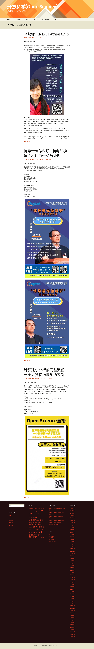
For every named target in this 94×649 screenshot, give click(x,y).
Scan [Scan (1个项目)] (30, 517)
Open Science (17, 19)
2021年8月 (72, 586)
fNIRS (41, 37)
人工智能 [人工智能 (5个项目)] (32, 520)
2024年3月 (72, 515)
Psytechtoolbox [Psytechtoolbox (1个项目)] (41, 515)
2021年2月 (72, 601)
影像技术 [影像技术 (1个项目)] (39, 522)
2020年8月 (72, 615)
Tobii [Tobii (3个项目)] (35, 517)
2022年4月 (72, 567)
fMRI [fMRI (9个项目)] (41, 511)
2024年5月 (72, 510)
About (8, 19)
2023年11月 (72, 522)
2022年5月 (72, 565)
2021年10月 (72, 582)
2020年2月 (72, 629)
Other (54, 19)
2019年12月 (72, 632)
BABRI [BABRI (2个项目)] (32, 508)
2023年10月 (72, 525)
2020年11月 (72, 608)
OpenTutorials (45, 19)
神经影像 (11, 522)
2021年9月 (72, 584)
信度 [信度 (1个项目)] (37, 520)
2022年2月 (72, 572)
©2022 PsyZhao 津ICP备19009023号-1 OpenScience (47, 645)
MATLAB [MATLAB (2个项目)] (39, 514)
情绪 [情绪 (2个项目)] (34, 524)
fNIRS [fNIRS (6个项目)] (31, 514)
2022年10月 (72, 553)
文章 (51, 537)
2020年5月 (72, 622)
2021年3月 (72, 598)
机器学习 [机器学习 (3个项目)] (39, 524)
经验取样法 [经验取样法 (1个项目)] (37, 529)
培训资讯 (35, 37)
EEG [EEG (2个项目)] (43, 508)
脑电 (50, 159)
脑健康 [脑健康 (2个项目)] (31, 532)
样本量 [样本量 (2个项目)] (31, 527)
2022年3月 (72, 570)
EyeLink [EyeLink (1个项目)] (37, 511)
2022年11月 (72, 551)
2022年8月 (72, 558)
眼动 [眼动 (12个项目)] (35, 527)
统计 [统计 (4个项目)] (41, 529)
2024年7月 (72, 508)
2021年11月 (72, 579)
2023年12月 (72, 520)
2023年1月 (72, 546)
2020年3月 (72, 627)
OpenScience (36, 378)
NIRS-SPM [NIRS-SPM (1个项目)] (31, 515)
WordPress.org (52, 541)
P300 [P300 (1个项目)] (37, 515)
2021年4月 (72, 596)
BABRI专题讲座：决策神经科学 (56, 520)
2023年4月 (72, 539)
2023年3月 (72, 541)
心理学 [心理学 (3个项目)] (31, 524)
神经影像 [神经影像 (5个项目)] (40, 527)
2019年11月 (72, 634)
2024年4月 (72, 513)
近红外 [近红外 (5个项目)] (36, 537)
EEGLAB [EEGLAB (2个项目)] (31, 511)
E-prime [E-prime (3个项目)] (39, 508)
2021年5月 (72, 594)
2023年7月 (72, 532)
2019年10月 (72, 636)
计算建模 (50, 378)
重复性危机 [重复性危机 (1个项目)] (42, 537)
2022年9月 (72, 556)
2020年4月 (72, 624)
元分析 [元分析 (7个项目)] (41, 520)
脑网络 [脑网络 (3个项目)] (35, 535)
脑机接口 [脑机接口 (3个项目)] (35, 532)
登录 (50, 534)
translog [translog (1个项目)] (38, 517)
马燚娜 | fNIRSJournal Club (46, 34)
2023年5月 (72, 537)
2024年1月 (72, 518)
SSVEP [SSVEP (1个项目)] (32, 517)
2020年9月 (72, 613)
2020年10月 (72, 610)
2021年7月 (72, 589)
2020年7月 (72, 617)
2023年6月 (72, 534)
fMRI (47, 159)
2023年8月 (72, 529)
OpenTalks (36, 19)
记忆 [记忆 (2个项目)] (39, 535)
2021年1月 (72, 603)
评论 (51, 539)
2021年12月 (72, 577)
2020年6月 (72, 620)
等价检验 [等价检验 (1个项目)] (30, 529)
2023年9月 (72, 527)
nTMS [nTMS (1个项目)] (34, 515)
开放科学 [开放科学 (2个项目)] (35, 522)
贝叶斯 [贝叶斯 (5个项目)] (31, 537)
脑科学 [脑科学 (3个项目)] (31, 535)
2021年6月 (72, 591)
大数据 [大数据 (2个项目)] (31, 522)
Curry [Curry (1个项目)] (36, 508)
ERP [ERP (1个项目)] (35, 511)
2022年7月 (72, 560)
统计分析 (41, 159)
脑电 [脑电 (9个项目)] (41, 532)
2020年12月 (72, 605)
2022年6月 (72, 563)
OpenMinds (27, 19)
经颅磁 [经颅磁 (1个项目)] (34, 529)
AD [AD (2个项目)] (30, 508)
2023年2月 (72, 544)
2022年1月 (72, 575)
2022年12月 (72, 548)
